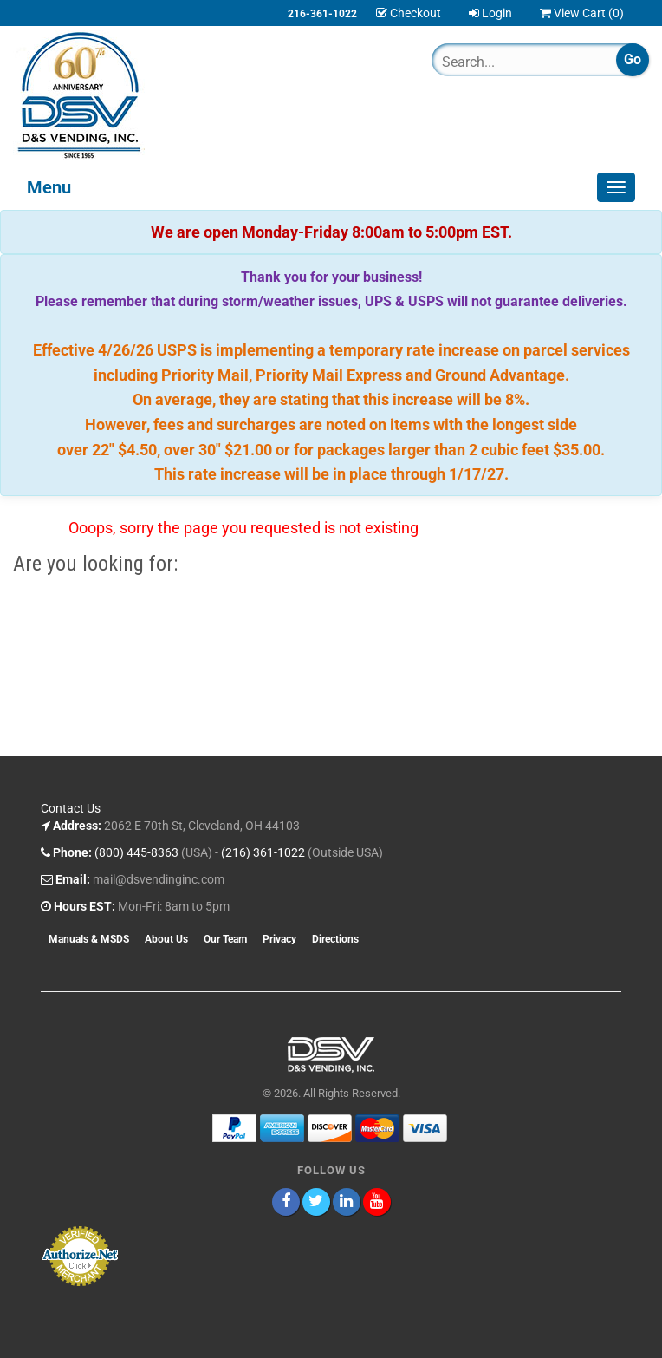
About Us (166, 939)
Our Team (225, 939)
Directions (335, 939)
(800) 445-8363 (136, 852)
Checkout (408, 13)
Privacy (279, 939)
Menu (49, 187)
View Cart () (582, 13)
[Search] (508, 61)
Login (490, 13)
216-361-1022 (322, 14)
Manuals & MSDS (89, 939)
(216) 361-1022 (263, 852)
